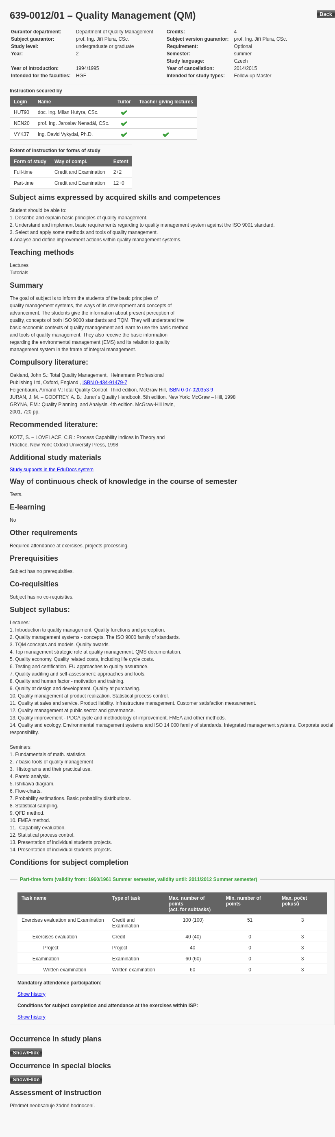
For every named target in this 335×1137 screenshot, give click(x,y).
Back (326, 14)
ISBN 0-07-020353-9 (190, 390)
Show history (31, 994)
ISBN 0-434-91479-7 (105, 382)
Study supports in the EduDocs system (52, 469)
